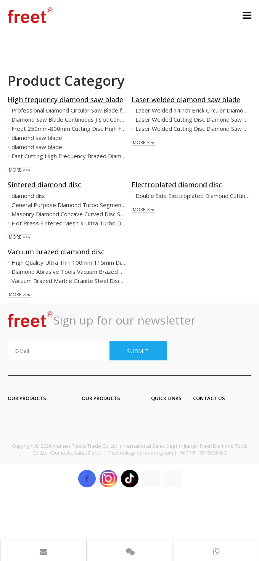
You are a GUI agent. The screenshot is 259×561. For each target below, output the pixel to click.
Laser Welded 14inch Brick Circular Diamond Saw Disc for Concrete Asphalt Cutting (192, 110)
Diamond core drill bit (112, 428)
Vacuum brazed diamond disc (56, 251)
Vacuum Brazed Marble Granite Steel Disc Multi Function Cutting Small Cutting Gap (68, 281)
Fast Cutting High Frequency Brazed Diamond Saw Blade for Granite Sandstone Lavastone (68, 156)
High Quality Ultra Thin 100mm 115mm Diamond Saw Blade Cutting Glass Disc (68, 262)
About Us (164, 428)
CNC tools (96, 459)
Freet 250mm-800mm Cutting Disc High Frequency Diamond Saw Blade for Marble (68, 128)
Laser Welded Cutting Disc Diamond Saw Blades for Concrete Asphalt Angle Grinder (192, 119)
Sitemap (162, 459)
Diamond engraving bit (115, 413)
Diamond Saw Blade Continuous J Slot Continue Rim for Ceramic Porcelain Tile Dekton (68, 119)
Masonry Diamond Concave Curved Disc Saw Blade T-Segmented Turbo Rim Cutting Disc (68, 214)
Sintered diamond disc (44, 184)
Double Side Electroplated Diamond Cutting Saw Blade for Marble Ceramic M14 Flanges (192, 195)
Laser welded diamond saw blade (186, 99)
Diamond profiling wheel (43, 474)
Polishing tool (27, 459)
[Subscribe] (138, 350)
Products (164, 413)
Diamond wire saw (108, 444)
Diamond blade (29, 428)
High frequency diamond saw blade (65, 99)
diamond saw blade (36, 137)
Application (167, 444)
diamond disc (28, 195)
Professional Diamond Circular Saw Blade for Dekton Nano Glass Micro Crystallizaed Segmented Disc (68, 110)
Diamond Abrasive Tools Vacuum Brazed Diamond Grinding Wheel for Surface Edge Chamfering (68, 271)
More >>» (19, 170)
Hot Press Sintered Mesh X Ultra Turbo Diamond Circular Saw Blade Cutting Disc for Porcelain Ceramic (68, 223)
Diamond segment (34, 413)
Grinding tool (26, 444)
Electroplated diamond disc (177, 184)
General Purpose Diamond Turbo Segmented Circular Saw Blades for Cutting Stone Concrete (68, 205)
